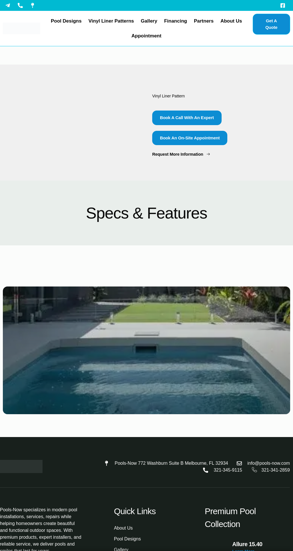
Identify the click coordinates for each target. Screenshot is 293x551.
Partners (204, 21)
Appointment (146, 36)
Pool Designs (66, 21)
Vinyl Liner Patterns (111, 21)
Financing (175, 21)
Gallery (149, 21)
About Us (231, 21)
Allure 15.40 (247, 544)
